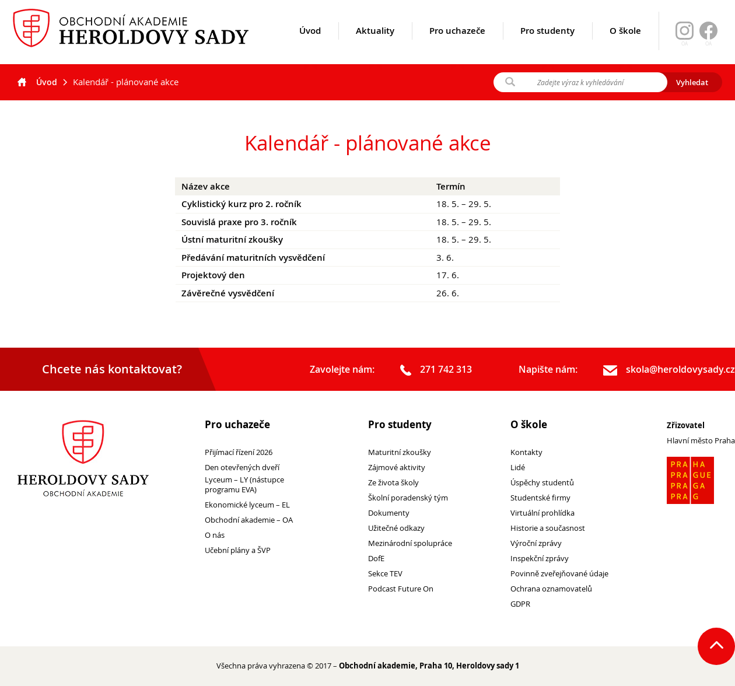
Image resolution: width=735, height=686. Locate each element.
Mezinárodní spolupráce (410, 543)
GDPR (520, 604)
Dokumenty (389, 513)
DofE (376, 559)
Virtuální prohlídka (542, 513)
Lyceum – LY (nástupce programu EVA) (244, 485)
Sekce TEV (385, 574)
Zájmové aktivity (396, 468)
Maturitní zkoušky (399, 452)
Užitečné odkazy (396, 528)
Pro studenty (547, 44)
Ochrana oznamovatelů (551, 589)
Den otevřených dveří (242, 468)
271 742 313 (436, 369)
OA (708, 44)
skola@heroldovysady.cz (669, 369)
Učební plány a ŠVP (238, 550)
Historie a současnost (547, 528)
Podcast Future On (400, 589)
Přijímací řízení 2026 (238, 452)
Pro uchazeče (457, 44)
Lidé (517, 468)
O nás (215, 535)
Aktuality (375, 44)
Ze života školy (393, 483)
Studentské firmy (540, 498)
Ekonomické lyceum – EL (247, 505)
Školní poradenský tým (408, 498)
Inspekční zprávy (539, 559)
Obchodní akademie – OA (249, 520)
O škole (625, 44)
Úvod (310, 44)
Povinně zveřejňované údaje (559, 574)
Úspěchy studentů (542, 483)
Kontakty (526, 452)
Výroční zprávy (536, 543)
